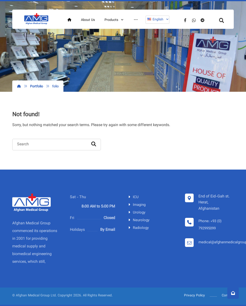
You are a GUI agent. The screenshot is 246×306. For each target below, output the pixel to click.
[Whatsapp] (194, 20)
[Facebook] (185, 20)
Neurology (138, 220)
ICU (133, 197)
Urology (136, 212)
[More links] (135, 20)
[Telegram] (202, 20)
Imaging (136, 205)
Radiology (138, 228)
